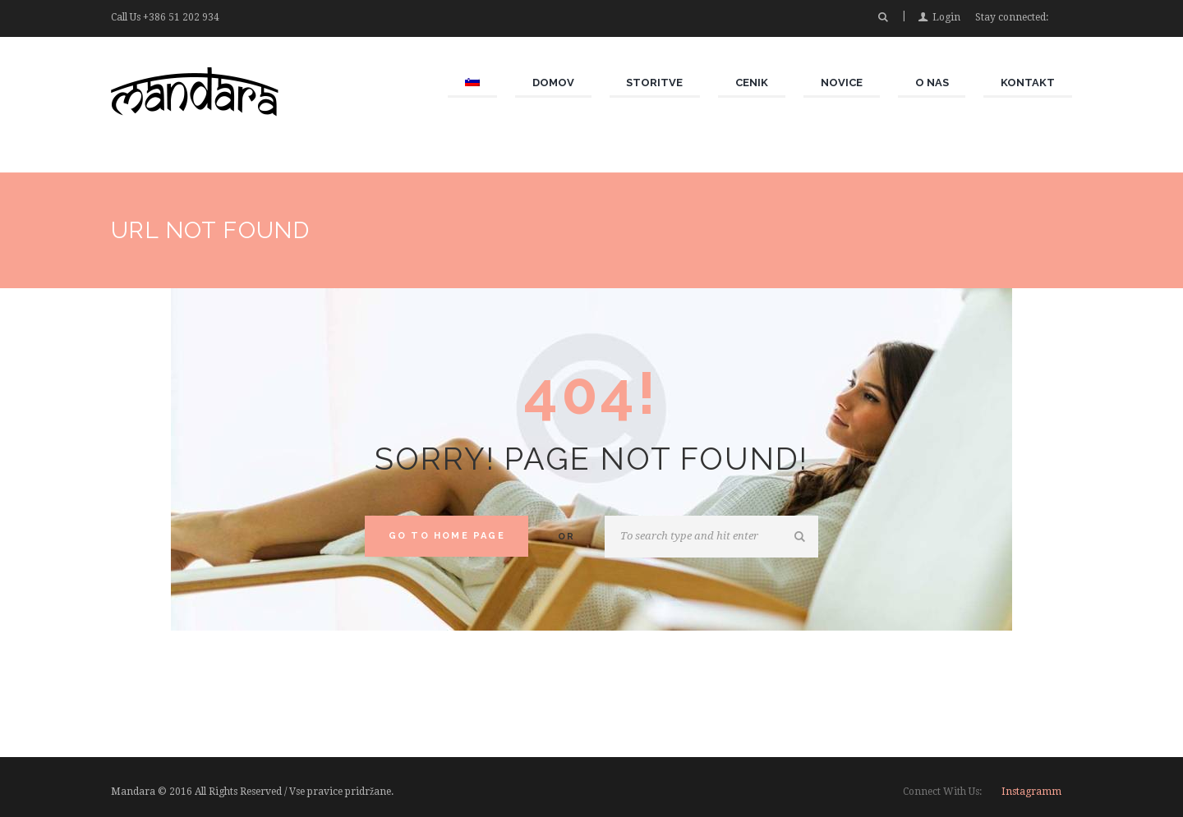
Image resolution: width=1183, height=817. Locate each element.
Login (946, 17)
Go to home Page (447, 535)
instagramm (1031, 791)
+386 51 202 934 (181, 17)
